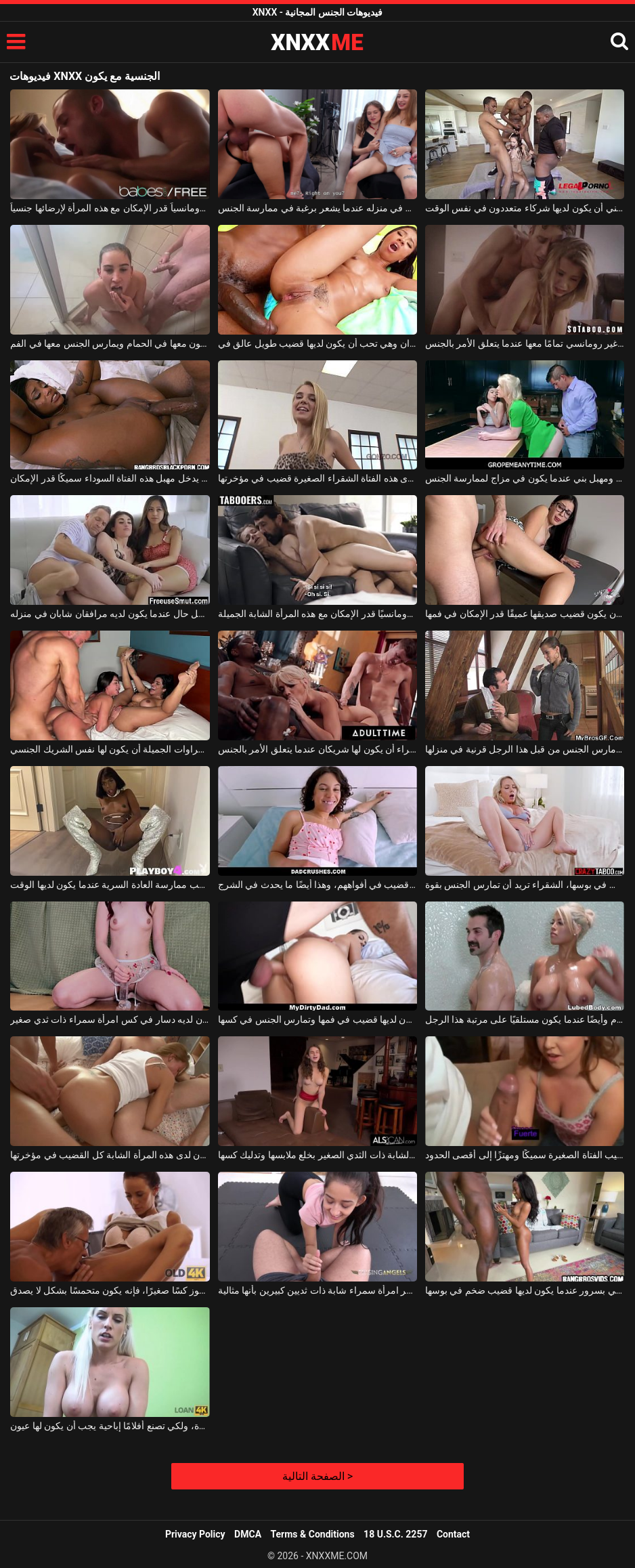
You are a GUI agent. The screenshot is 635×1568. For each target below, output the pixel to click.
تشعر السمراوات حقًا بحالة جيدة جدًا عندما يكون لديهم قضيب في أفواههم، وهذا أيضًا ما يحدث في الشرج (317, 884)
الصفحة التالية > (317, 1476)
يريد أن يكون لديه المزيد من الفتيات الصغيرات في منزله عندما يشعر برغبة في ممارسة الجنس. (317, 208)
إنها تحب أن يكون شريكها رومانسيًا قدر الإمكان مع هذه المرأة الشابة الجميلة (317, 613)
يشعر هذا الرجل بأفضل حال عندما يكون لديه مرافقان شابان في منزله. (109, 613)
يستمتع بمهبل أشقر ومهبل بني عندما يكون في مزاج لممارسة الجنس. (524, 478)
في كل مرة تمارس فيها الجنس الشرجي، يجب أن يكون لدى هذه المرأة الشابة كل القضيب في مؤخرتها (109, 1154)
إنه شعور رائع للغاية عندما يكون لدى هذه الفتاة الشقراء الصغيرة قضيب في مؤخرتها (317, 478)
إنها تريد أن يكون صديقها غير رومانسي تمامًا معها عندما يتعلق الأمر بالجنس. (524, 343)
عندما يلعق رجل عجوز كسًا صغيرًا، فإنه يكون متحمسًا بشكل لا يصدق (109, 1290)
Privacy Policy (195, 1534)
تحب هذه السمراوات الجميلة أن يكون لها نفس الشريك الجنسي (109, 749)
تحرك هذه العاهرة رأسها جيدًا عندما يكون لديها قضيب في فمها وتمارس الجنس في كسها (317, 1019)
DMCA (247, 1534)
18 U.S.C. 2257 (395, 1534)
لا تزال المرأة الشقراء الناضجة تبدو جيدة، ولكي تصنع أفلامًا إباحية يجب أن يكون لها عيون (109, 1425)
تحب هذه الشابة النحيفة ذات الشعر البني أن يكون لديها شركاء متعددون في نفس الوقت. (524, 208)
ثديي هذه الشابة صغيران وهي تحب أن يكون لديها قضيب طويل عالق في (317, 343)
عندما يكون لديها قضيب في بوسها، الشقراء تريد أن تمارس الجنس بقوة (524, 884)
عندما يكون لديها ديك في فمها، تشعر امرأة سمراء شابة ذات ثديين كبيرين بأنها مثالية (317, 1290)
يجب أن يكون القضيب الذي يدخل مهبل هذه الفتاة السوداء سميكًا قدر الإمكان (109, 478)
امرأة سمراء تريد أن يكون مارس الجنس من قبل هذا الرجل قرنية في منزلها (524, 749)
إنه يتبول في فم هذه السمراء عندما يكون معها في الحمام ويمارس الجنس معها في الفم (109, 343)
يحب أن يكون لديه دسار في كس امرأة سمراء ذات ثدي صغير (109, 1019)
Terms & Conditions (313, 1534)
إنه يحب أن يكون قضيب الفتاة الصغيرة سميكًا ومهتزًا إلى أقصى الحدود (524, 1154)
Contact (453, 1534)
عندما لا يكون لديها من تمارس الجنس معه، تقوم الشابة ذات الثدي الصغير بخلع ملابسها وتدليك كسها (317, 1154)
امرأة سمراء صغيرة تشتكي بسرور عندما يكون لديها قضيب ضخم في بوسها (524, 1290)
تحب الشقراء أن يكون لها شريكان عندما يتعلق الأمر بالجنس (317, 749)
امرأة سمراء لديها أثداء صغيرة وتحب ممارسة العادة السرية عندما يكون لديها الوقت (109, 884)
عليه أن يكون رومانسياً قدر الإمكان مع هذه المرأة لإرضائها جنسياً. (109, 208)
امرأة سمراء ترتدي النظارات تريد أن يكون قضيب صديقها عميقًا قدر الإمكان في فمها (524, 613)
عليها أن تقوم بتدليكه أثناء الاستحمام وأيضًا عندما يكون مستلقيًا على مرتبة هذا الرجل (524, 1019)
